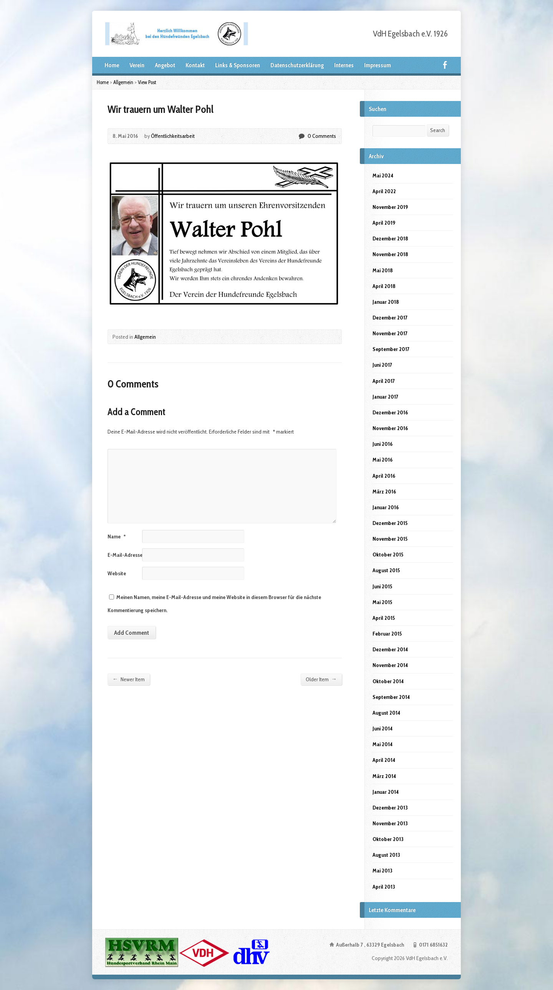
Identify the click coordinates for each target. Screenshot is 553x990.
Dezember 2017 (390, 317)
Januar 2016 (386, 507)
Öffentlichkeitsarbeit (173, 135)
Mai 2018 (383, 270)
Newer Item (129, 679)
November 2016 (390, 428)
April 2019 (384, 222)
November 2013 (390, 823)
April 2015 (384, 617)
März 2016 (384, 491)
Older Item (321, 679)
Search (437, 130)
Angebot (165, 65)
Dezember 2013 (390, 807)
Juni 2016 (382, 443)
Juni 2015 (382, 586)
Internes (344, 65)
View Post (147, 82)
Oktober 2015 (388, 554)
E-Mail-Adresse (127, 554)
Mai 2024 (383, 175)
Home (111, 65)
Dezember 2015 (390, 523)
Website (117, 573)
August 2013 (386, 854)
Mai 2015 (382, 602)
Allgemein (123, 82)
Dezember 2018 (390, 238)
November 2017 (390, 333)
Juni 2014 (382, 728)
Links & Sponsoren (237, 65)
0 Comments (301, 136)
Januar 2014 (386, 791)
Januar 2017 (385, 396)
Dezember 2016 (390, 412)
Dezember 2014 (390, 649)
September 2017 (391, 349)
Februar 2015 (387, 633)
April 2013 (384, 886)
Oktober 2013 (388, 839)
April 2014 (384, 760)
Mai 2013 (382, 870)
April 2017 (384, 380)
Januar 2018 (386, 301)
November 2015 (390, 538)
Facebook (444, 64)
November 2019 (390, 207)
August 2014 (386, 712)
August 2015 (386, 570)
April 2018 (384, 286)
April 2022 (384, 191)
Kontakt (195, 65)
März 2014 (384, 776)
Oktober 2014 (388, 681)
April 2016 (384, 475)
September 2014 (391, 697)
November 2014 (390, 665)
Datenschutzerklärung (297, 65)
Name (117, 536)
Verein (136, 65)
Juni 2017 (382, 364)
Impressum (377, 65)
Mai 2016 (382, 459)
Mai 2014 (382, 744)
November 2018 (390, 254)
